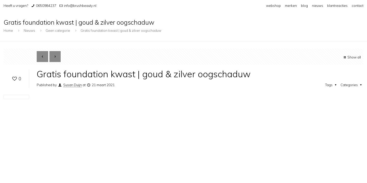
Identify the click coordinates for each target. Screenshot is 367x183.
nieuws (317, 6)
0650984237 (46, 6)
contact (357, 6)
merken (291, 6)
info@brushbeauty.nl (80, 6)
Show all (352, 57)
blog (304, 6)
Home (8, 30)
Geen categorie (58, 30)
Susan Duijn (72, 85)
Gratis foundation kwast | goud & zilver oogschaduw (121, 30)
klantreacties (337, 6)
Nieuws (29, 30)
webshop (273, 6)
